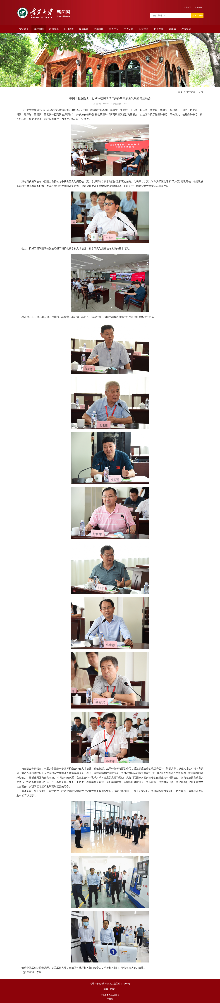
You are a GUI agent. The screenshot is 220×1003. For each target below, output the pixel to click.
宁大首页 (24, 29)
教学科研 (98, 29)
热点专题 (158, 29)
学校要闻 (39, 29)
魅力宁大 (113, 29)
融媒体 (172, 29)
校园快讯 (54, 29)
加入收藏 (198, 7)
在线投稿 (186, 29)
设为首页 (187, 7)
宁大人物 (128, 29)
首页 (180, 92)
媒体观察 (83, 29)
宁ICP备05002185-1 (110, 995)
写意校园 (143, 29)
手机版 (110, 999)
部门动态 (69, 29)
